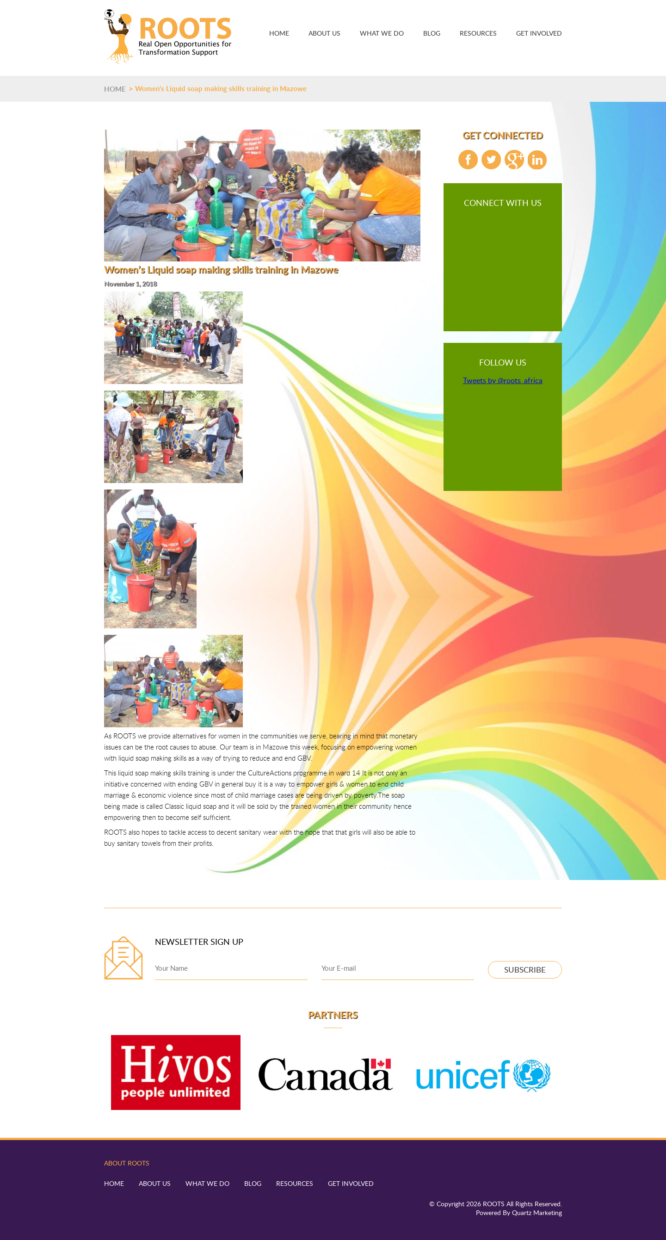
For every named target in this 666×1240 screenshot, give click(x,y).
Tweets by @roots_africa (503, 380)
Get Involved (539, 33)
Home (279, 33)
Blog (431, 33)
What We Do (382, 33)
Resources (478, 33)
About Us (324, 33)
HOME (115, 89)
